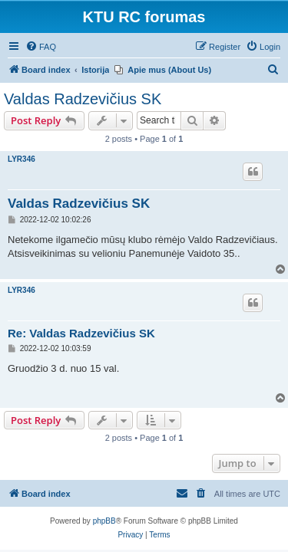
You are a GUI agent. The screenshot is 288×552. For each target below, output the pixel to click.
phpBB (104, 521)
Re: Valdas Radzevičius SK (81, 333)
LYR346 (21, 159)
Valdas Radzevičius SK (82, 98)
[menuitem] (40, 47)
